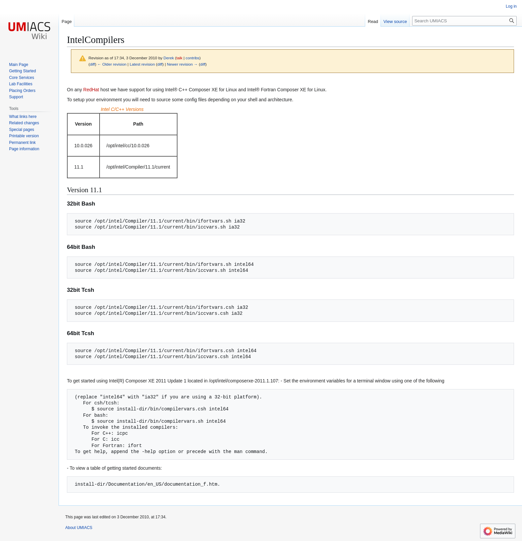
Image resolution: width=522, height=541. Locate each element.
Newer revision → (182, 64)
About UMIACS (78, 527)
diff (92, 64)
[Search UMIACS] (464, 21)
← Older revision (112, 64)
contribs (192, 58)
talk (179, 58)
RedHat (91, 89)
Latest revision (142, 64)
